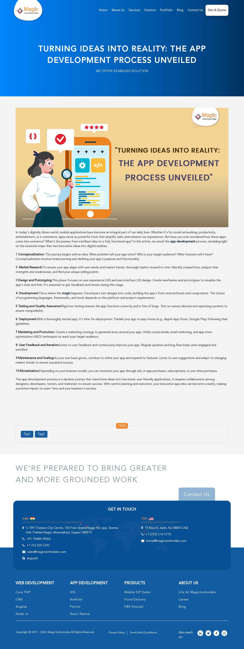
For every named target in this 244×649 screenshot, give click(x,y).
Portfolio (166, 10)
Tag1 (27, 434)
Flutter (75, 606)
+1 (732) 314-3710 (158, 534)
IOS (72, 592)
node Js (22, 614)
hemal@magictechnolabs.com (166, 541)
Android (76, 599)
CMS (19, 599)
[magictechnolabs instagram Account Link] (224, 633)
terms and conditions (143, 632)
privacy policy (116, 632)
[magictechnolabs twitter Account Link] (208, 633)
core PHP (23, 592)
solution (150, 10)
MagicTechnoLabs (59, 632)
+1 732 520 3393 (38, 545)
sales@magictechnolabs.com (46, 552)
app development (182, 241)
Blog (180, 10)
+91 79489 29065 (39, 539)
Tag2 (41, 434)
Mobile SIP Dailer (137, 592)
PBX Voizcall (133, 606)
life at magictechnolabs (197, 592)
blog (182, 606)
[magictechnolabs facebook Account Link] (216, 633)
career (184, 599)
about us (118, 10)
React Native (80, 614)
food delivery (135, 599)
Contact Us (195, 10)
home (103, 10)
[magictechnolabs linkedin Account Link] (200, 633)
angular (21, 606)
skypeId (32, 558)
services (134, 10)
